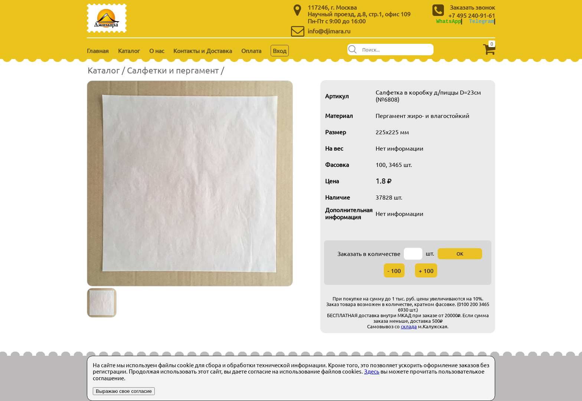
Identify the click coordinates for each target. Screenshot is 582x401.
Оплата (251, 50)
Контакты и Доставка (202, 50)
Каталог (129, 50)
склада (409, 326)
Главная (98, 50)
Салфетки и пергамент (173, 70)
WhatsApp (448, 21)
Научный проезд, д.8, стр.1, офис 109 (359, 13)
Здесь (371, 371)
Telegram (481, 21)
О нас (156, 50)
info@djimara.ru (329, 30)
